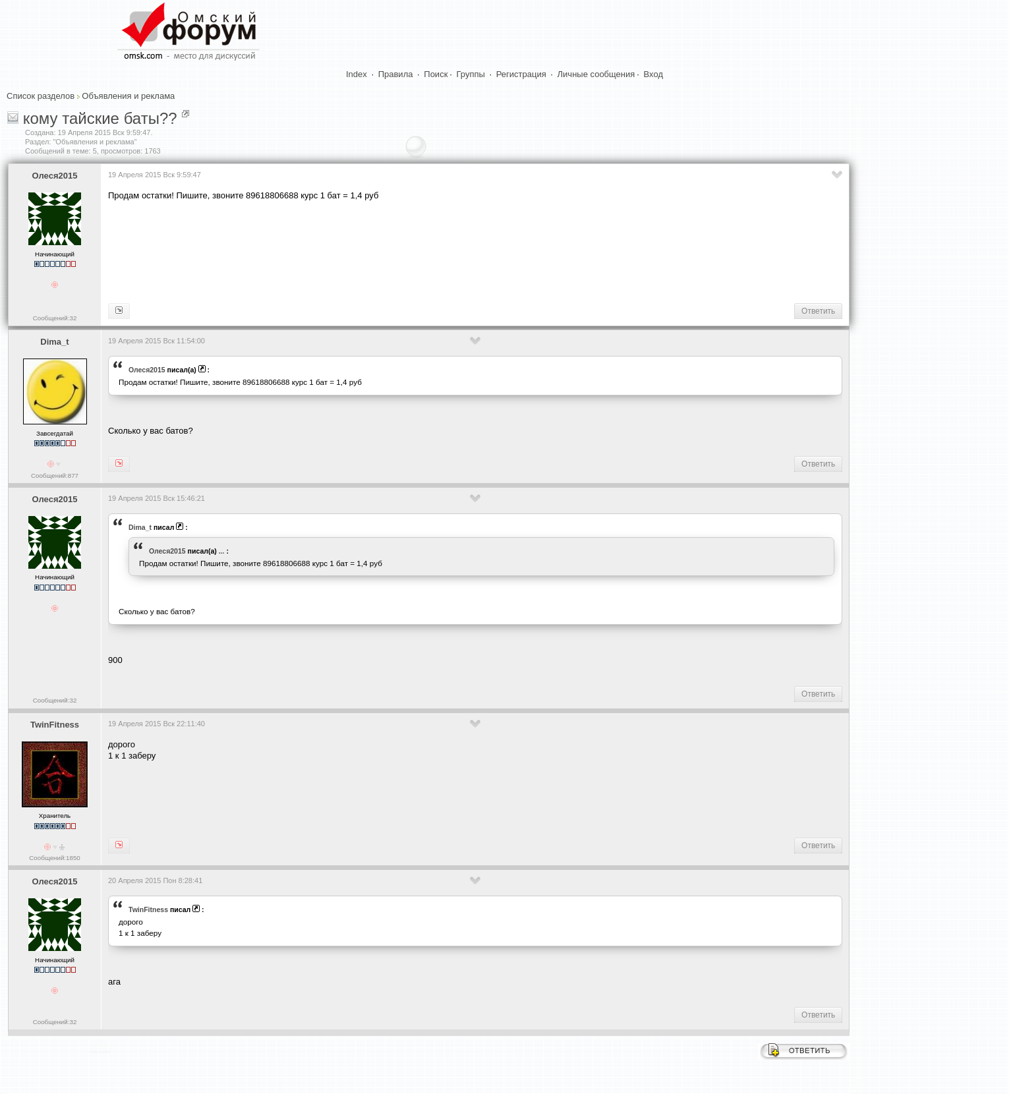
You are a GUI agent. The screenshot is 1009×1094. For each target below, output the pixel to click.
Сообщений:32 (55, 318)
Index (356, 74)
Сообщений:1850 (54, 857)
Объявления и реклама (128, 96)
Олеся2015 (55, 176)
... (222, 551)
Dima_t (54, 342)
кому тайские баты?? (100, 118)
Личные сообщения (596, 74)
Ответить (818, 311)
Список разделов (40, 96)
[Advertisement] (348, 251)
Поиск (435, 74)
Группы (471, 74)
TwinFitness (54, 725)
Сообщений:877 (54, 475)
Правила (395, 74)
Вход (653, 74)
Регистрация (521, 74)
